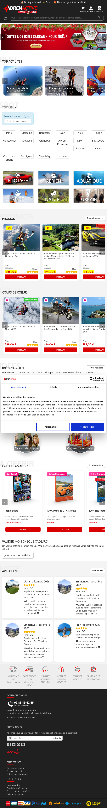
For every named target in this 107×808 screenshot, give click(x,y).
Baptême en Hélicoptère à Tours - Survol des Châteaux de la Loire (37, 594)
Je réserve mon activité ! (17, 555)
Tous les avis (97, 570)
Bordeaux (44, 132)
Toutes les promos (95, 218)
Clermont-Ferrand (8, 158)
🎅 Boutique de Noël (31, 2)
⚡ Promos (47, 2)
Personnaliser (53, 427)
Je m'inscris (56, 738)
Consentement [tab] (18, 387)
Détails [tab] (53, 387)
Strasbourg (98, 140)
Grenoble (44, 140)
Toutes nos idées (95, 368)
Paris (9, 132)
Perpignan (26, 156)
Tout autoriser (87, 427)
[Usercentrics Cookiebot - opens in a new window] (91, 379)
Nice (80, 132)
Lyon (62, 132)
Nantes (80, 148)
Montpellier (9, 140)
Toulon (98, 132)
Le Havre (62, 156)
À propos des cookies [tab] (88, 387)
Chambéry (44, 156)
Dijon (80, 140)
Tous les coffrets (96, 465)
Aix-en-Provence (62, 142)
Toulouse (27, 140)
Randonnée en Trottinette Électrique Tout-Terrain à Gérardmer (88, 598)
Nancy (98, 148)
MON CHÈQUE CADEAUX (25, 541)
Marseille (27, 132)
